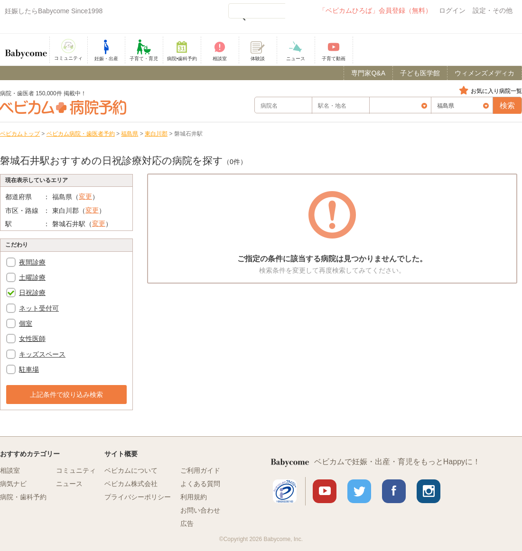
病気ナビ (13, 483)
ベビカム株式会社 (131, 483)
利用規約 (193, 497)
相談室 (10, 470)
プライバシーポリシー (137, 497)
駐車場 (29, 369)
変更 (85, 196)
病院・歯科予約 (23, 497)
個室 (25, 323)
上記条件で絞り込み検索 (66, 394)
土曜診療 (32, 277)
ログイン (452, 10)
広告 (187, 523)
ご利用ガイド (200, 470)
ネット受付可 (39, 308)
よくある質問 (200, 483)
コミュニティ (76, 470)
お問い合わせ (200, 510)
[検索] (256, 10)
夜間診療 (32, 262)
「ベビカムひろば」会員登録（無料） (375, 10)
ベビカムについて (131, 470)
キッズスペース (42, 354)
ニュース (69, 483)
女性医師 (32, 338)
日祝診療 (32, 292)
